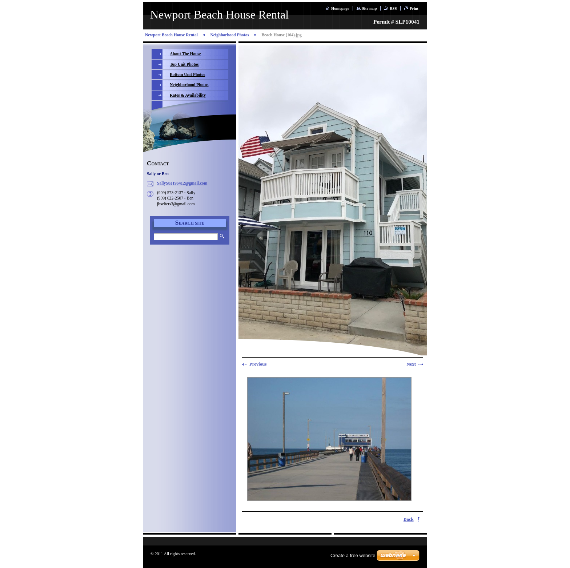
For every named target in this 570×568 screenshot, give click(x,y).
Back (409, 519)
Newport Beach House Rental (171, 35)
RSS (393, 8)
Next (411, 364)
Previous (257, 364)
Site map (369, 8)
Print (414, 8)
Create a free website (353, 555)
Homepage (340, 8)
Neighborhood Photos (229, 35)
